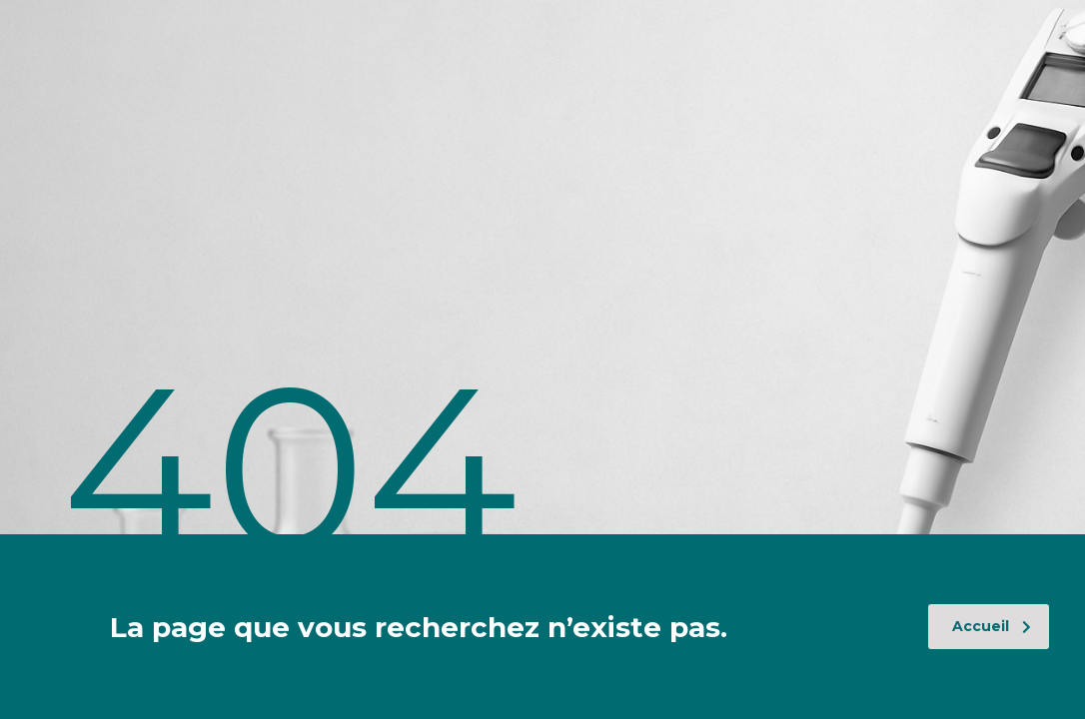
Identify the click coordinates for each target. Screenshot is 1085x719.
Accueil (991, 626)
